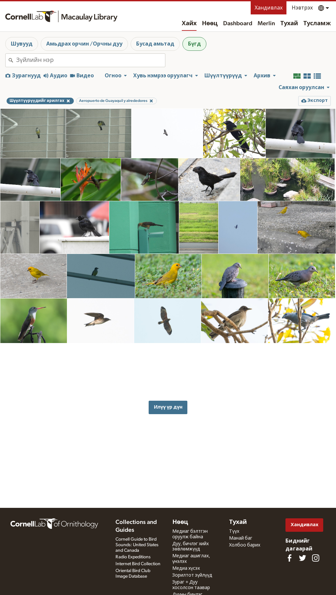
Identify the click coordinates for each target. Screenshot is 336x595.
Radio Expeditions (133, 557)
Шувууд (21, 44)
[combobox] (90, 60)
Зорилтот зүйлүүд (192, 575)
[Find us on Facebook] (289, 558)
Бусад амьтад (155, 44)
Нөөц (210, 24)
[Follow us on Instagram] (316, 558)
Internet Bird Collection (138, 564)
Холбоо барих (244, 545)
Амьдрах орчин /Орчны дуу (84, 44)
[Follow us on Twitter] (302, 558)
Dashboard (237, 24)
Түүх (234, 531)
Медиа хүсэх (186, 568)
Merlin (266, 24)
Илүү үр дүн (168, 395)
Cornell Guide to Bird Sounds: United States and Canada (137, 545)
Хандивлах (269, 7)
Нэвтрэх (302, 7)
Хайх (189, 24)
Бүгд (194, 44)
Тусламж (317, 24)
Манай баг (240, 538)
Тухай (289, 24)
